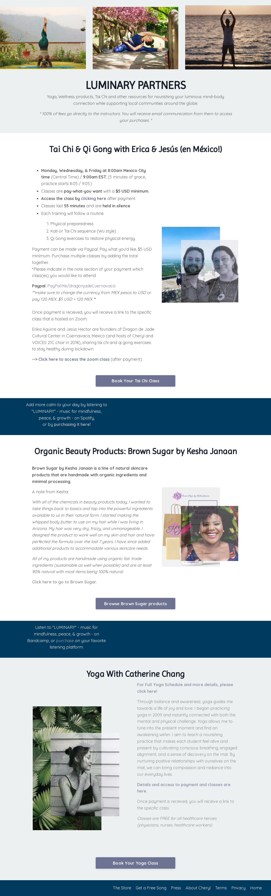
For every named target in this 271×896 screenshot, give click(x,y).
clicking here (93, 198)
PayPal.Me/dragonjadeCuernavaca (81, 285)
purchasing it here (71, 423)
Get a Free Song (151, 887)
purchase (65, 640)
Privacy (238, 887)
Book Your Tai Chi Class (135, 380)
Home (256, 887)
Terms (221, 887)
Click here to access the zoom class (74, 359)
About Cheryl (198, 887)
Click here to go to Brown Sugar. (64, 582)
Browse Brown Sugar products (135, 603)
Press (176, 887)
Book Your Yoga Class (135, 863)
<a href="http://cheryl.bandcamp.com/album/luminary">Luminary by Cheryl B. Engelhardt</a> (181, 638)
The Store (122, 887)
